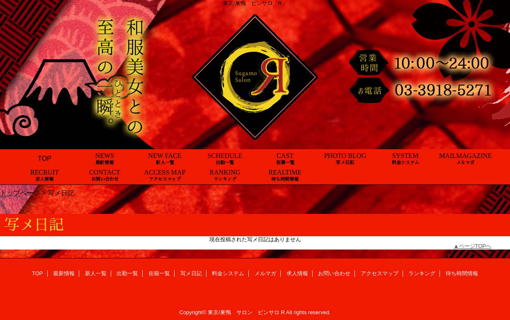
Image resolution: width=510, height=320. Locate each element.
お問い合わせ (334, 273)
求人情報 (297, 273)
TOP (44, 158)
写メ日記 (191, 273)
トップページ (20, 192)
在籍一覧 (159, 273)
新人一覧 (96, 273)
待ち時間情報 (462, 273)
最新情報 (64, 273)
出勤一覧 (127, 273)
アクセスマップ (379, 273)
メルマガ (265, 273)
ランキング (421, 273)
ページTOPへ (475, 246)
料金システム (228, 273)
